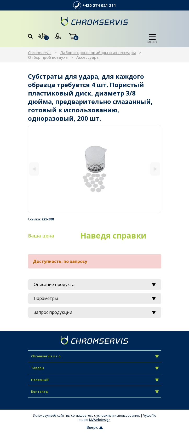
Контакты (95, 391)
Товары (95, 368)
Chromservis (39, 52)
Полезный (95, 380)
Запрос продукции (95, 312)
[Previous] (34, 169)
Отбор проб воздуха (48, 57)
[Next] (155, 169)
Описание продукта (95, 284)
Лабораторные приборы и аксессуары (98, 52)
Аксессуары (88, 57)
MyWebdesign (100, 419)
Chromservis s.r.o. (95, 356)
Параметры (95, 298)
